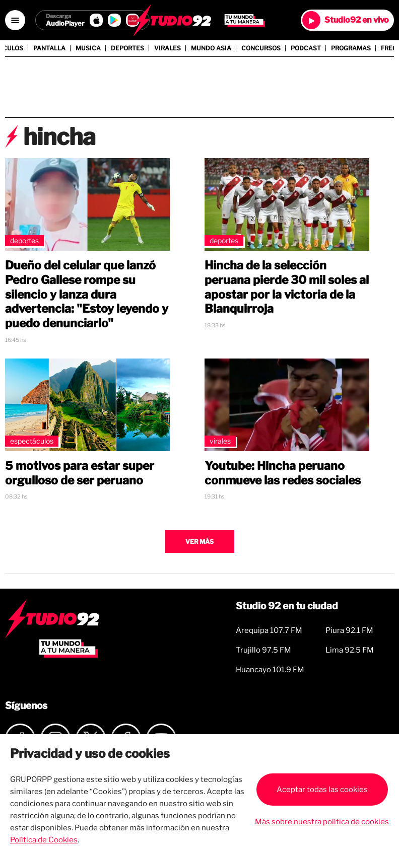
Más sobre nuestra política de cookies (322, 821)
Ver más (199, 541)
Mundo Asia (211, 48)
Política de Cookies (44, 839)
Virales (167, 48)
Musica (88, 48)
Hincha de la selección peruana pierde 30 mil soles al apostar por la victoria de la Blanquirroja (287, 287)
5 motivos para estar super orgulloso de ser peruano (79, 473)
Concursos (261, 48)
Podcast (306, 48)
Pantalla (49, 48)
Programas (351, 48)
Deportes (127, 48)
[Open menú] (15, 20)
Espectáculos (31, 441)
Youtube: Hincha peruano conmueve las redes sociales (283, 473)
